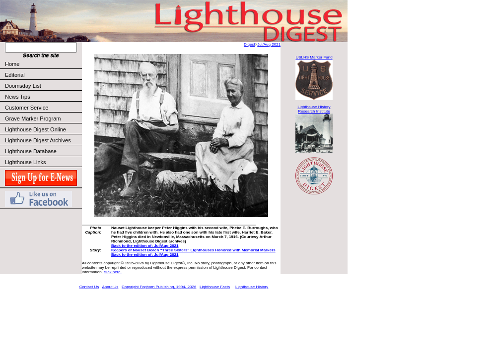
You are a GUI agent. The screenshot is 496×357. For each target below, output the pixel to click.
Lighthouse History (251, 287)
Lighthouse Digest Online (35, 129)
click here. (113, 272)
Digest (249, 44)
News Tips (17, 97)
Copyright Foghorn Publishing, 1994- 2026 (159, 287)
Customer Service (43, 108)
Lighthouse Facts (215, 287)
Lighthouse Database (31, 151)
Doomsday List (23, 86)
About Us (110, 287)
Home (12, 64)
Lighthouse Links (25, 162)
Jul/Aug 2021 (269, 44)
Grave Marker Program (33, 118)
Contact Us (89, 287)
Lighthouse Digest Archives (38, 140)
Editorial (43, 75)
